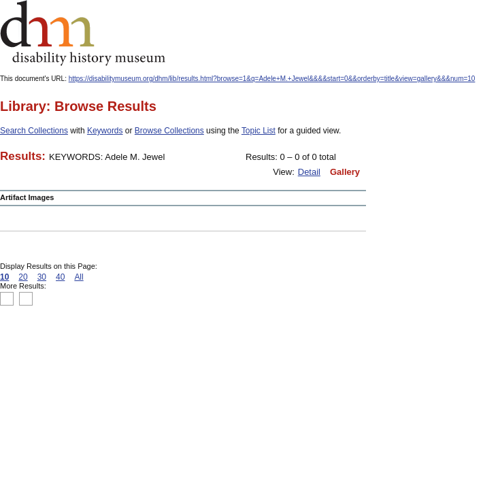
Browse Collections (169, 130)
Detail (309, 172)
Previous (26, 299)
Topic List (259, 130)
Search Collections (34, 130)
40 (60, 277)
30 (41, 277)
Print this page (299, 299)
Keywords (105, 130)
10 (4, 277)
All (78, 277)
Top (7, 299)
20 (22, 277)
